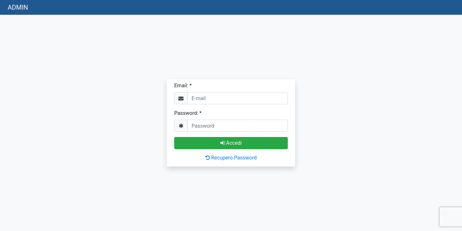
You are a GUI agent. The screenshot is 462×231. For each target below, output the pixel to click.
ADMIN (18, 7)
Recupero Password (231, 158)
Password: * (187, 113)
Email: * (183, 85)
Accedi (231, 143)
